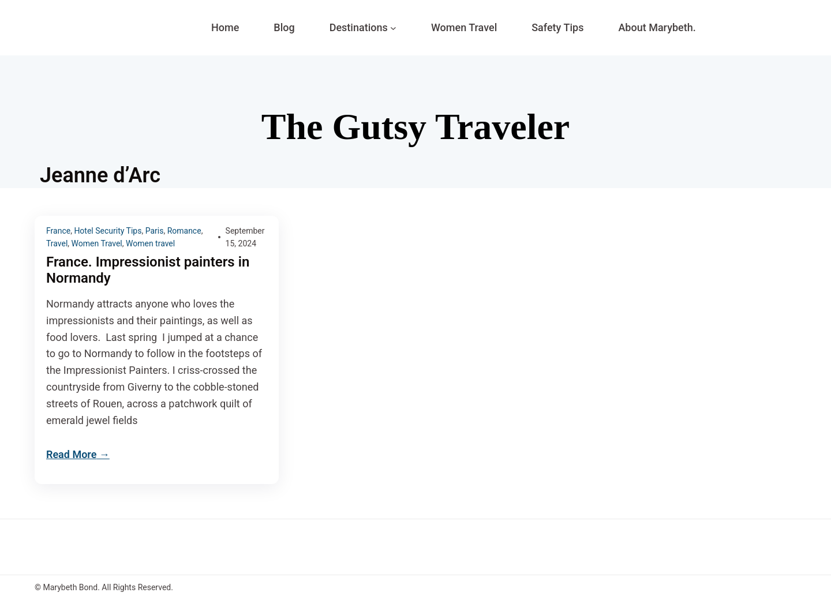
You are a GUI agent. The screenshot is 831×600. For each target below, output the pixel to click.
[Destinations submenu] (393, 28)
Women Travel (97, 243)
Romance (184, 230)
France (58, 230)
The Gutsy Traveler (415, 126)
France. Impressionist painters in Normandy (147, 270)
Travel (57, 243)
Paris (154, 230)
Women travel (150, 243)
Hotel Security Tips (107, 230)
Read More (71, 454)
